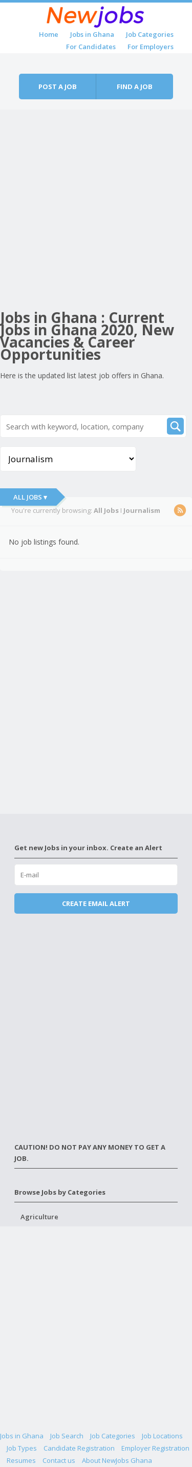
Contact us (58, 1460)
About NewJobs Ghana (117, 1460)
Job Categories (150, 34)
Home (48, 34)
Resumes (21, 1460)
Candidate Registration (79, 1448)
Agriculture (39, 1216)
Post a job (57, 86)
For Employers (150, 46)
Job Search (66, 1435)
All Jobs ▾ (30, 497)
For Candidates (91, 46)
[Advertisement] (96, 205)
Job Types (22, 1448)
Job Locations (162, 1435)
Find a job (135, 86)
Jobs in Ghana (92, 34)
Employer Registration (155, 1448)
